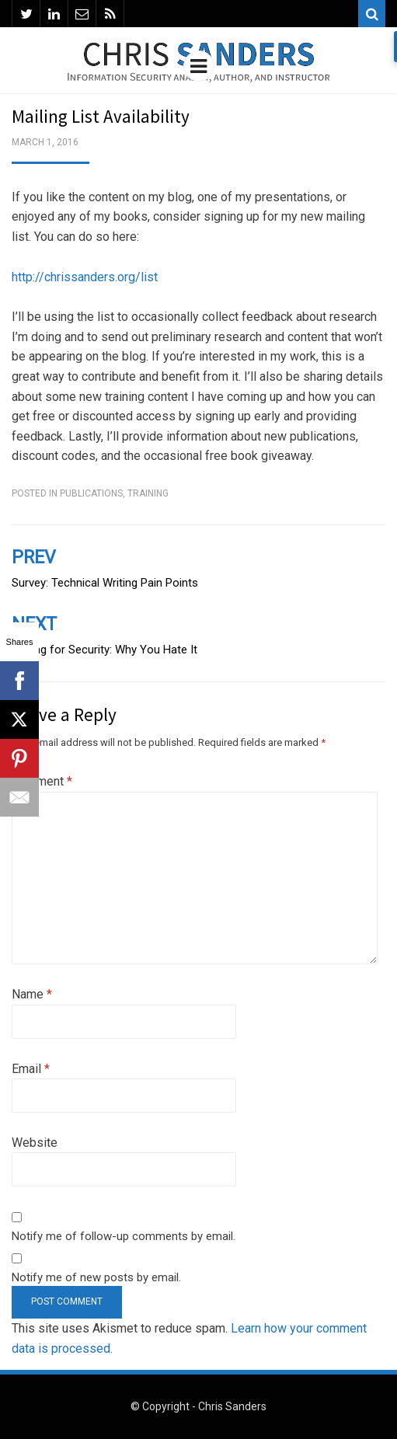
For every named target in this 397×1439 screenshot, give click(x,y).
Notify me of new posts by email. (96, 1277)
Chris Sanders (232, 1406)
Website (34, 1142)
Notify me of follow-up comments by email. (123, 1236)
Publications (91, 493)
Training (148, 493)
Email (31, 1068)
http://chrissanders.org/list (85, 277)
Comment (42, 781)
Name (32, 994)
